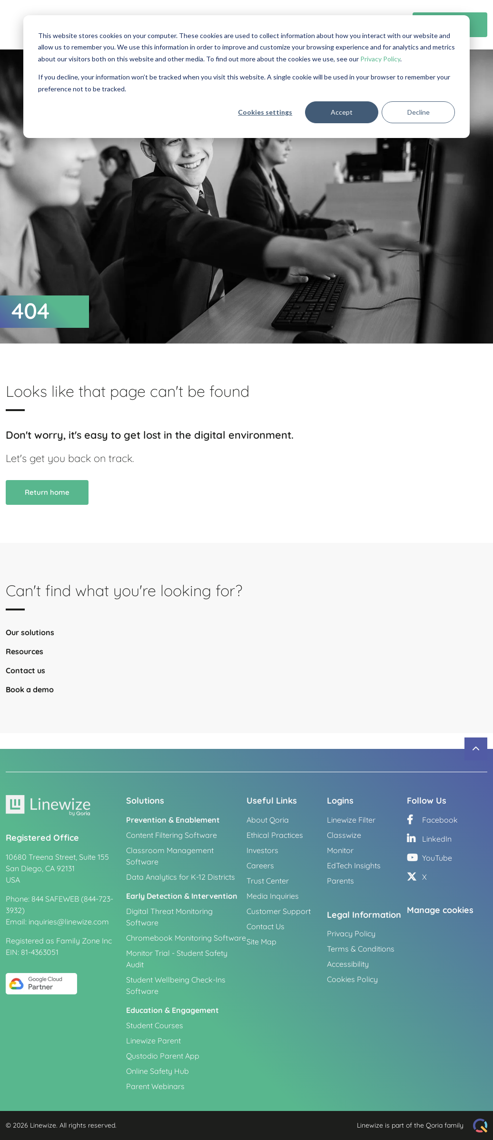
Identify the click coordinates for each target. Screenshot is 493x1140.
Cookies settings (265, 112)
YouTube (429, 858)
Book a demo (30, 694)
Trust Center (267, 880)
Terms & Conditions (360, 948)
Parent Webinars (155, 1086)
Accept (342, 112)
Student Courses (154, 1025)
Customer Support (278, 911)
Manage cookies (440, 909)
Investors (262, 850)
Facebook (432, 820)
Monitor (340, 850)
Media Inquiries (272, 896)
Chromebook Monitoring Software (186, 938)
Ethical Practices (274, 835)
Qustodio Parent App (162, 1056)
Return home (47, 497)
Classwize (344, 835)
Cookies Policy (352, 979)
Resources (24, 656)
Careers (260, 865)
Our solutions (30, 637)
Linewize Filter (351, 820)
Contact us (25, 675)
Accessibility (348, 964)
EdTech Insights (354, 865)
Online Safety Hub (157, 1071)
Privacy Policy (380, 59)
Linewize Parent (153, 1040)
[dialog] (246, 76)
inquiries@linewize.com (69, 921)
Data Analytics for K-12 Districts (180, 877)
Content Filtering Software (171, 835)
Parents (340, 880)
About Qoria (267, 820)
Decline (418, 112)
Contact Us (265, 926)
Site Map (261, 941)
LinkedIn (429, 839)
